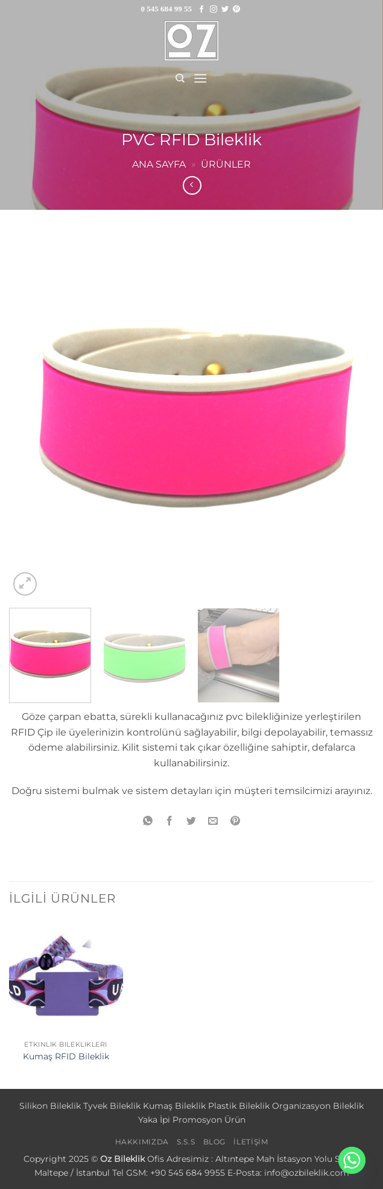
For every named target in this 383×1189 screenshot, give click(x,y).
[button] (200, 78)
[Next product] (192, 185)
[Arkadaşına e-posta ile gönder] (213, 821)
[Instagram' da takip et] (213, 9)
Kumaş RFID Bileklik (66, 1056)
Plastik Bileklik (239, 1105)
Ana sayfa (159, 164)
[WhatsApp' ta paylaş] (148, 821)
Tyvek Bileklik (112, 1105)
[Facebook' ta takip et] (201, 9)
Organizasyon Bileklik (318, 1105)
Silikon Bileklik (50, 1105)
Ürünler (226, 164)
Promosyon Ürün (209, 1119)
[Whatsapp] (352, 1160)
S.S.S (186, 1141)
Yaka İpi (154, 1119)
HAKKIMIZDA (142, 1141)
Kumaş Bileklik (174, 1105)
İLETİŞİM (250, 1141)
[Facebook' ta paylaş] (170, 821)
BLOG (214, 1141)
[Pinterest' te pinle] (235, 821)
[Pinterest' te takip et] (236, 9)
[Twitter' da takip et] (225, 9)
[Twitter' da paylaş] (191, 821)
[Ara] (180, 78)
